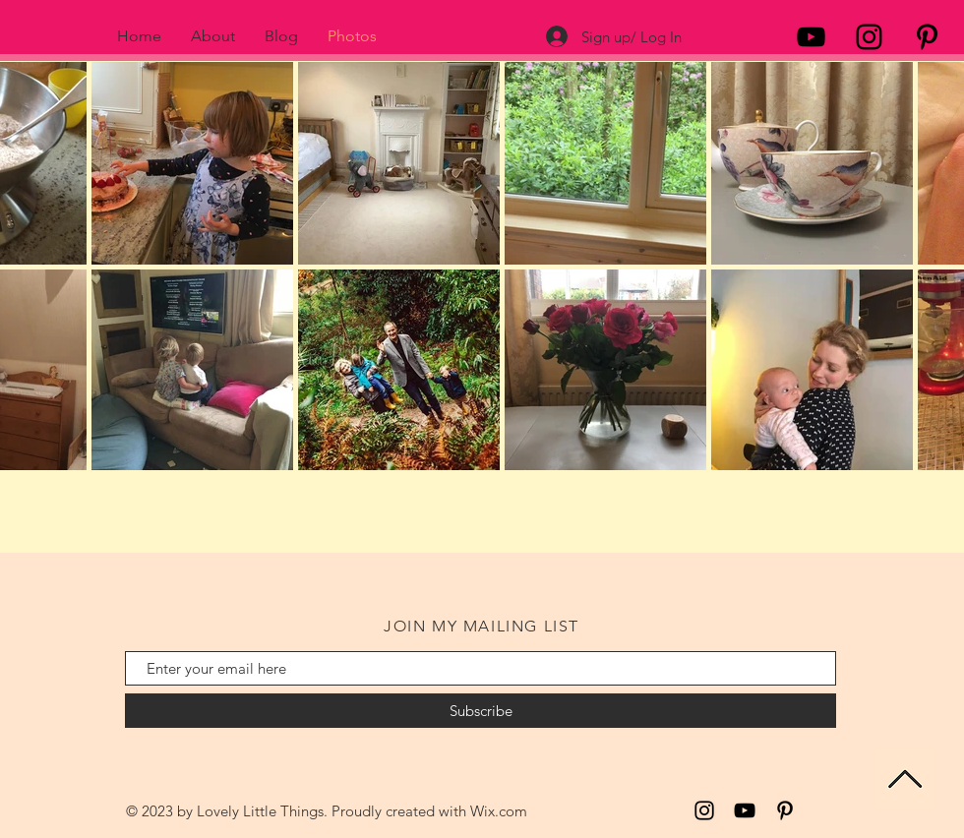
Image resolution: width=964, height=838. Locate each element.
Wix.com (498, 811)
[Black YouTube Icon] (811, 37)
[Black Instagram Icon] (869, 37)
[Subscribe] (480, 710)
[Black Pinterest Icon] (927, 37)
